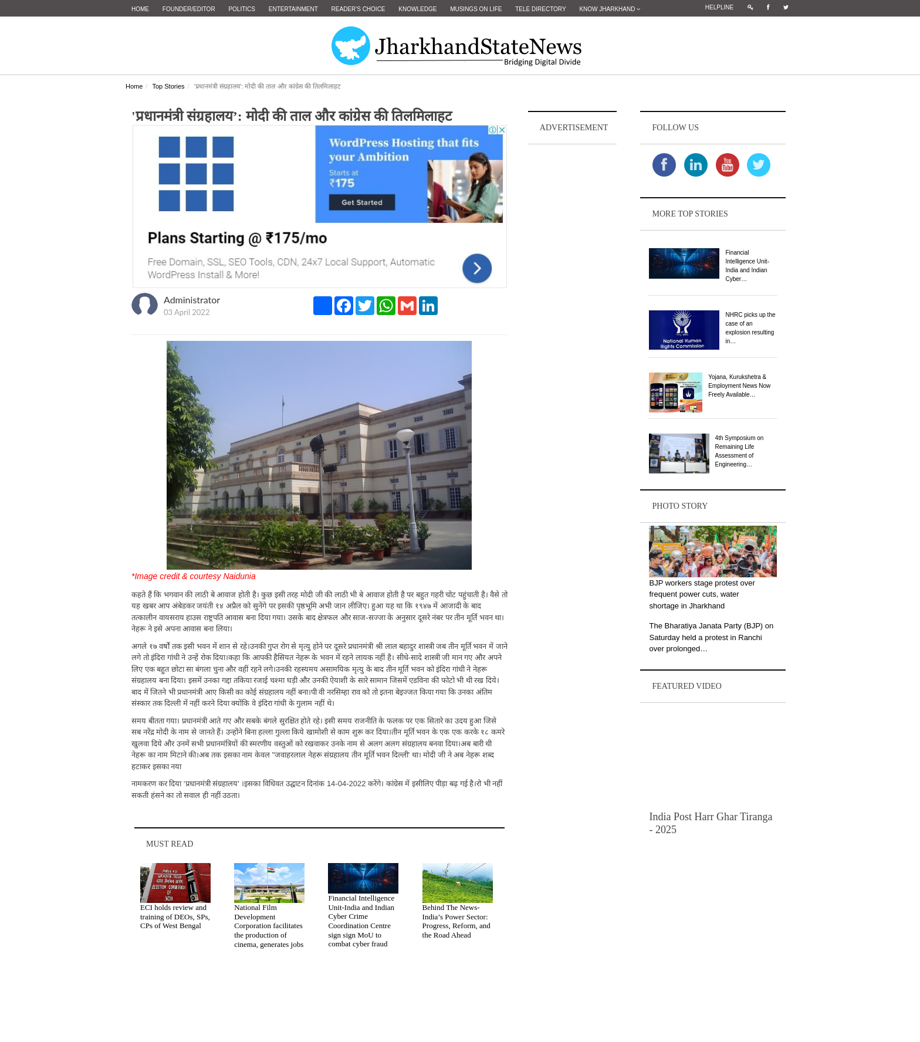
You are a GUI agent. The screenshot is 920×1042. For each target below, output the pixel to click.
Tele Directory (540, 9)
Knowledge (417, 9)
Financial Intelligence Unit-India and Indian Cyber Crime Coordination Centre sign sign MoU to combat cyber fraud (361, 921)
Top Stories (168, 86)
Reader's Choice (358, 9)
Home (140, 9)
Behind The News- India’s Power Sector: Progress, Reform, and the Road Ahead (456, 921)
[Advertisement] (572, 323)
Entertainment (293, 9)
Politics (241, 9)
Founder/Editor (189, 9)
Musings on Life (476, 9)
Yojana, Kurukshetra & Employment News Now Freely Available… (739, 386)
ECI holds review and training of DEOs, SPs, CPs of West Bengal (175, 916)
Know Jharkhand (609, 9)
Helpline (719, 7)
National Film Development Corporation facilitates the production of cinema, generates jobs (268, 925)
